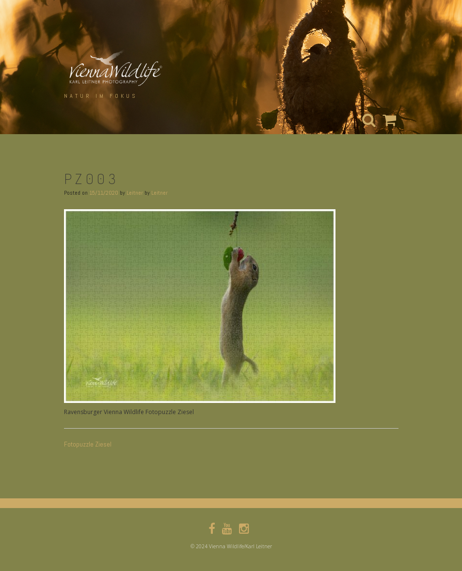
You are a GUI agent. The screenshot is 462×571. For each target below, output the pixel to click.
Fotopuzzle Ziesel (88, 444)
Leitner (135, 193)
